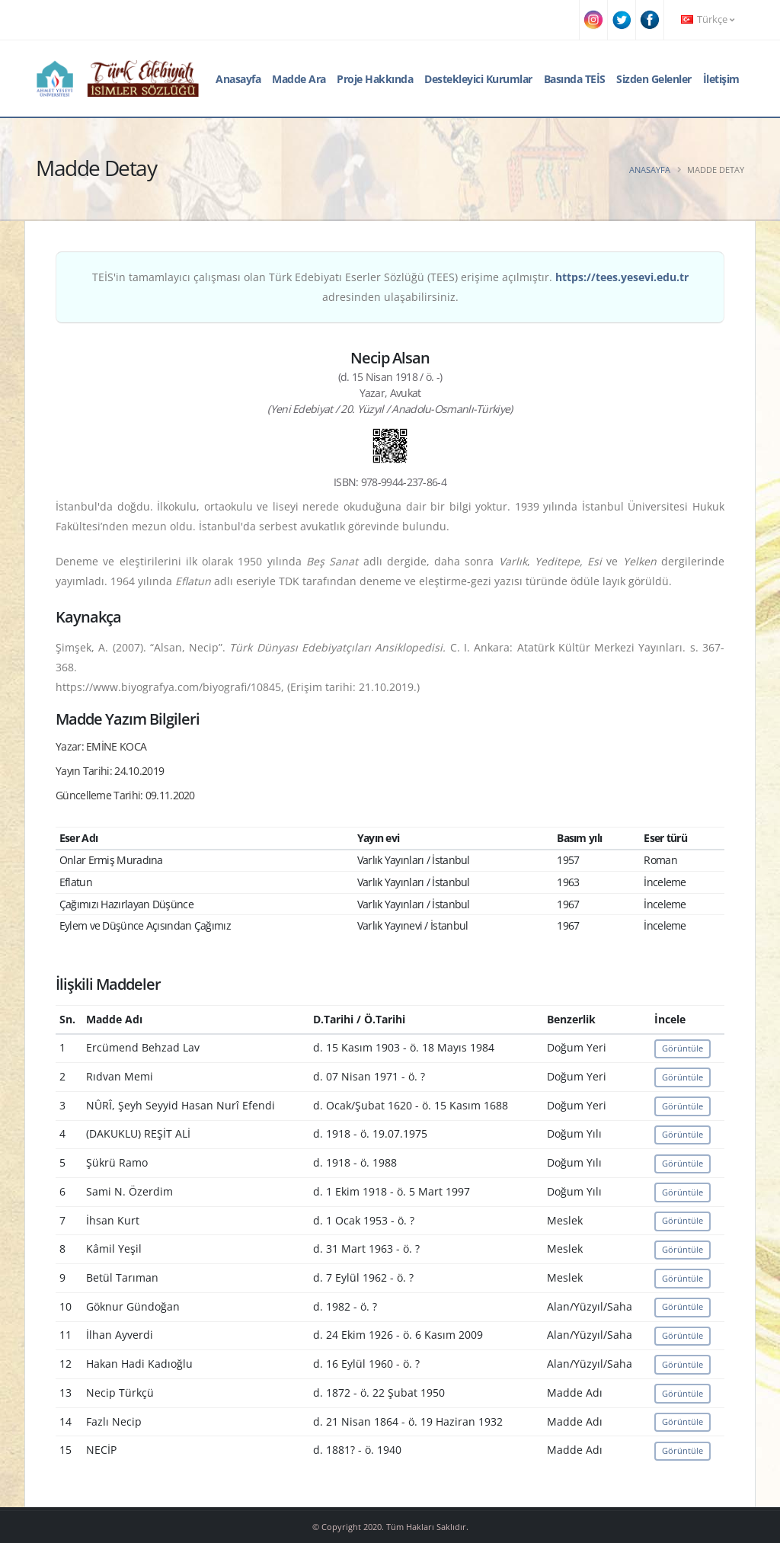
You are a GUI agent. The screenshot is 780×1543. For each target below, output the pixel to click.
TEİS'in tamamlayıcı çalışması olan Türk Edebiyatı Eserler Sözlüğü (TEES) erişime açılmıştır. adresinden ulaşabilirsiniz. (390, 287)
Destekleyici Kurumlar (478, 79)
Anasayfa (238, 79)
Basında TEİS (575, 79)
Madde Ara (299, 79)
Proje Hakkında (375, 79)
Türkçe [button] (707, 19)
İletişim (721, 79)
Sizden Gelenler (654, 79)
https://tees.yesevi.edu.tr (622, 277)
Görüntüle (682, 1048)
